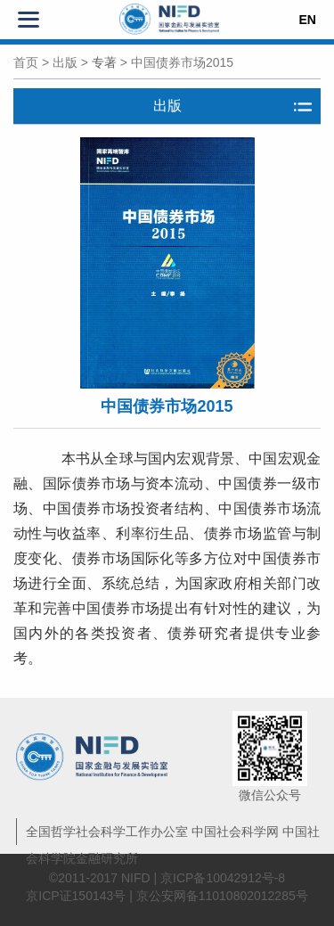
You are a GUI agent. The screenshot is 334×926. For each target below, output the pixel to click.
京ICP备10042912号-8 (222, 878)
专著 (104, 62)
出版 (65, 62)
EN (307, 19)
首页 (25, 62)
